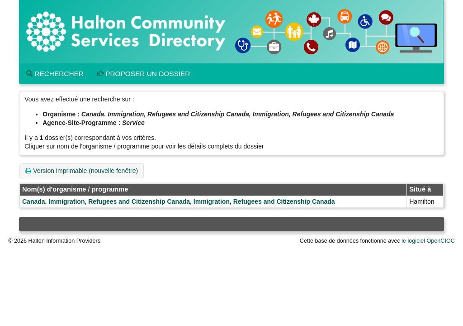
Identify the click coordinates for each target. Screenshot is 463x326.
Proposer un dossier (143, 73)
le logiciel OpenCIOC (428, 241)
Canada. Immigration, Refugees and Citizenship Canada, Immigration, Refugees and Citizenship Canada (178, 201)
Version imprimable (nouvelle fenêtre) (81, 170)
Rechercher (55, 73)
